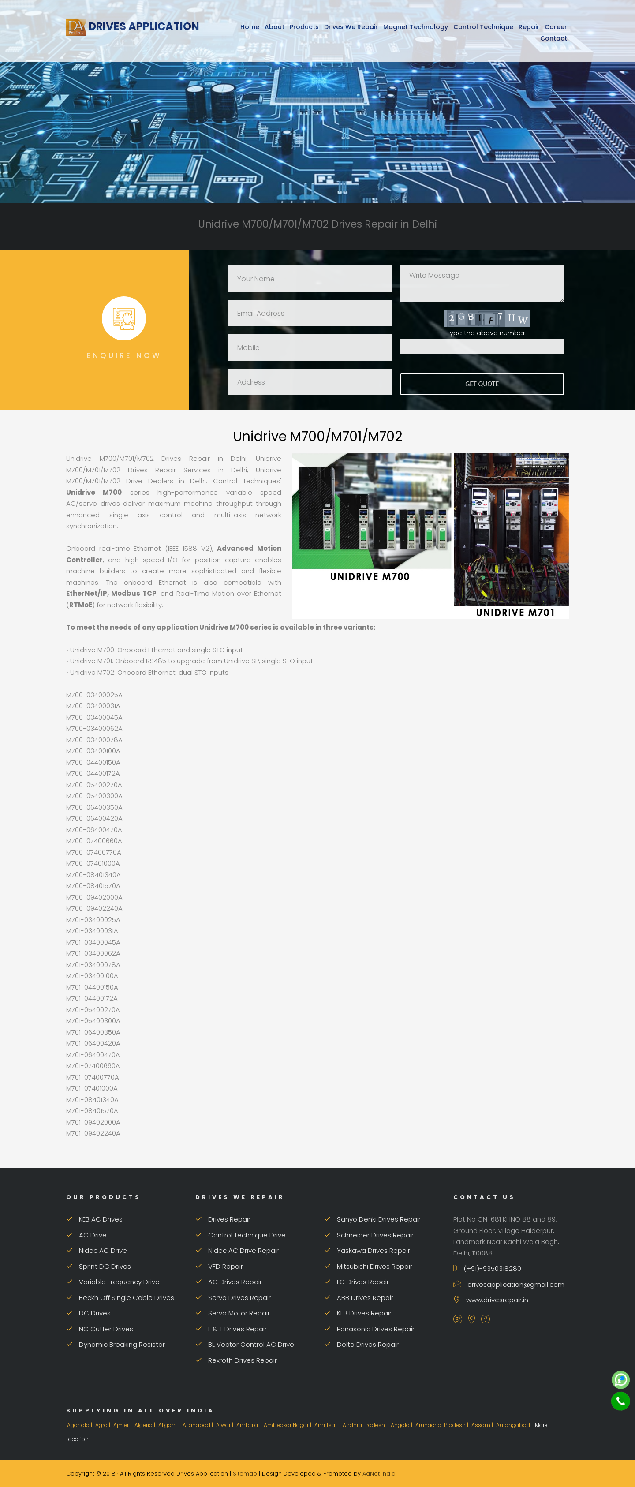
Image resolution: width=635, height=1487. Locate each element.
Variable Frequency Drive (113, 1281)
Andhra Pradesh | (366, 1425)
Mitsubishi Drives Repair (368, 1266)
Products (304, 26)
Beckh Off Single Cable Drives (120, 1297)
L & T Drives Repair (231, 1329)
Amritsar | (327, 1425)
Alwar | (225, 1425)
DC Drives (88, 1313)
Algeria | (145, 1425)
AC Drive (86, 1235)
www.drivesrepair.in (490, 1299)
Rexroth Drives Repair (236, 1360)
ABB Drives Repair (358, 1297)
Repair (529, 26)
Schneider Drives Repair (369, 1235)
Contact (553, 38)
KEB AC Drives (94, 1219)
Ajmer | (123, 1425)
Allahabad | (198, 1425)
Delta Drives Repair (361, 1344)
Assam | (482, 1425)
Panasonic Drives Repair (369, 1329)
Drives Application (132, 26)
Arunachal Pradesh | (442, 1425)
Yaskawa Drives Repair (367, 1250)
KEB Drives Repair (358, 1313)
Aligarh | (169, 1425)
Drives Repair (222, 1219)
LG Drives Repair (356, 1281)
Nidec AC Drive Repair (237, 1250)
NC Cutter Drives (99, 1329)
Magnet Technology (415, 26)
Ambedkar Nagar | (288, 1425)
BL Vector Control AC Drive (244, 1344)
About (274, 26)
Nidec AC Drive (96, 1250)
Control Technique (483, 26)
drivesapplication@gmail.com (508, 1284)
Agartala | (80, 1425)
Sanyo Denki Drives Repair (372, 1219)
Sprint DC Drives (98, 1266)
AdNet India (379, 1473)
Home (249, 26)
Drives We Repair (351, 26)
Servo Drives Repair (233, 1297)
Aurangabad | (515, 1425)
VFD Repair (219, 1266)
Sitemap (245, 1473)
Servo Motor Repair (232, 1313)
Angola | (402, 1425)
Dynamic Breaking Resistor (115, 1344)
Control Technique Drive (240, 1235)
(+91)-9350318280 (487, 1268)
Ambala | (249, 1425)
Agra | (103, 1425)
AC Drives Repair (228, 1281)
